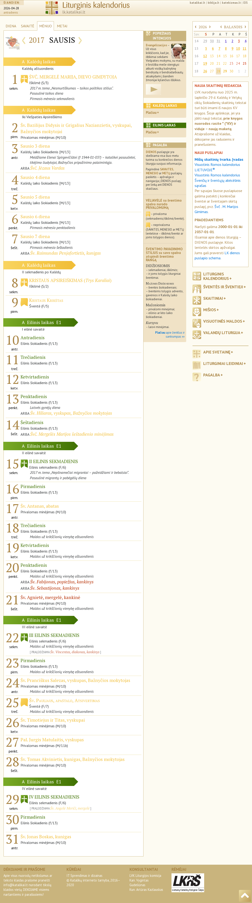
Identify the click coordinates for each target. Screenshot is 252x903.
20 (212, 63)
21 (218, 63)
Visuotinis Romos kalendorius (217, 175)
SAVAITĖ (27, 26)
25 (244, 63)
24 (238, 63)
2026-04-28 (11, 8)
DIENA (11, 26)
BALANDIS (233, 26)
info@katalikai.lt (16, 885)
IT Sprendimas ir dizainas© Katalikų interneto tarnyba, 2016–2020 (93, 880)
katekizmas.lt (231, 3)
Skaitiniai (213, 298)
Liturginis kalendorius (216, 276)
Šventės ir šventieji (223, 286)
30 (212, 41)
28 (218, 71)
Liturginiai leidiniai (223, 363)
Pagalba (211, 375)
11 (244, 48)
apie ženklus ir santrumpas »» (170, 335)
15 (196, 48)
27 (212, 71)
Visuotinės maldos (222, 321)
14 (196, 41)
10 (238, 48)
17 (238, 56)
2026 (203, 26)
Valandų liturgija (221, 332)
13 (212, 56)
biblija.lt (213, 3)
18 (244, 56)
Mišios (209, 309)
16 (196, 56)
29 (205, 41)
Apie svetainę (216, 352)
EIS (245, 3)
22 (225, 63)
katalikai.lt (197, 3)
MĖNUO (45, 26)
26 (205, 71)
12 (205, 56)
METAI (62, 26)
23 (231, 63)
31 (218, 41)
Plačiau (151, 112)
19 (205, 63)
